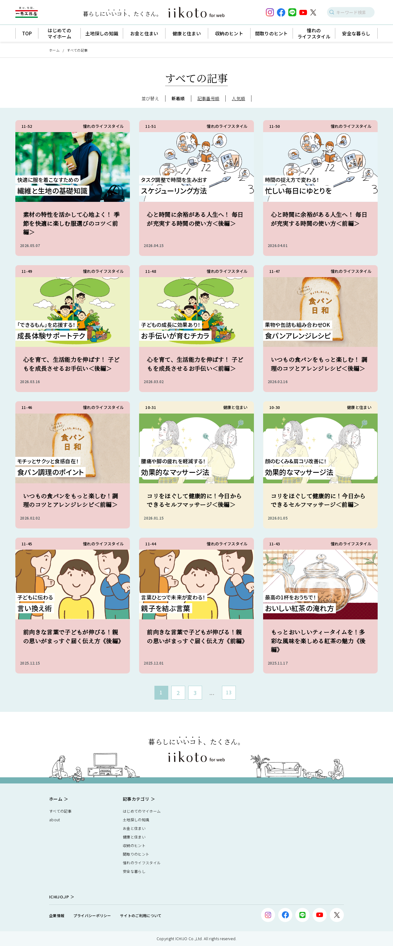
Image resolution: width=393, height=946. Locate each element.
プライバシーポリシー (92, 915)
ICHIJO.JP (59, 897)
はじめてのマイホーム (142, 811)
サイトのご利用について (141, 915)
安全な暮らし (134, 871)
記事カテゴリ (136, 799)
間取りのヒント (136, 854)
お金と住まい (134, 828)
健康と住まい (134, 836)
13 (229, 692)
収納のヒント (134, 845)
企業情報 (56, 915)
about (54, 819)
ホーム (54, 50)
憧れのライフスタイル (142, 862)
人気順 (238, 98)
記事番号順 (208, 98)
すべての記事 (60, 811)
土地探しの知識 (136, 819)
